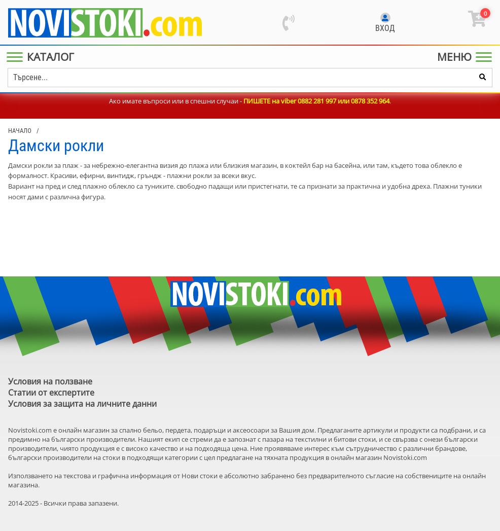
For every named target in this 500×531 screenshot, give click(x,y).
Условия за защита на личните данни (82, 403)
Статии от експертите (51, 392)
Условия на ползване (50, 381)
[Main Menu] (42, 57)
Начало (19, 130)
